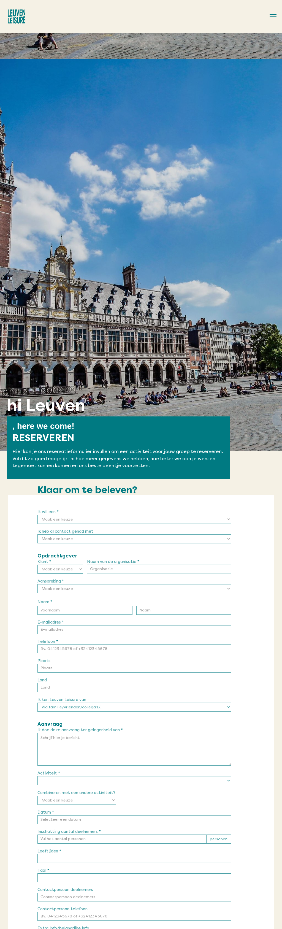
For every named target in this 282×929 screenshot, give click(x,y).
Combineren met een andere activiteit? (76, 793)
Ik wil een (48, 512)
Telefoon (47, 642)
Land (42, 680)
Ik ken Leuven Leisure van (61, 700)
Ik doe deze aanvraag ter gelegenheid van (80, 730)
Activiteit (48, 773)
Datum (45, 812)
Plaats (43, 661)
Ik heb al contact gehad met (65, 531)
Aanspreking (50, 581)
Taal (43, 870)
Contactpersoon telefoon (62, 909)
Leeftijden (49, 851)
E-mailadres (50, 622)
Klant (44, 562)
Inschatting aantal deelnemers (69, 832)
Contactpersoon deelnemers (65, 890)
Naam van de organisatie (113, 562)
